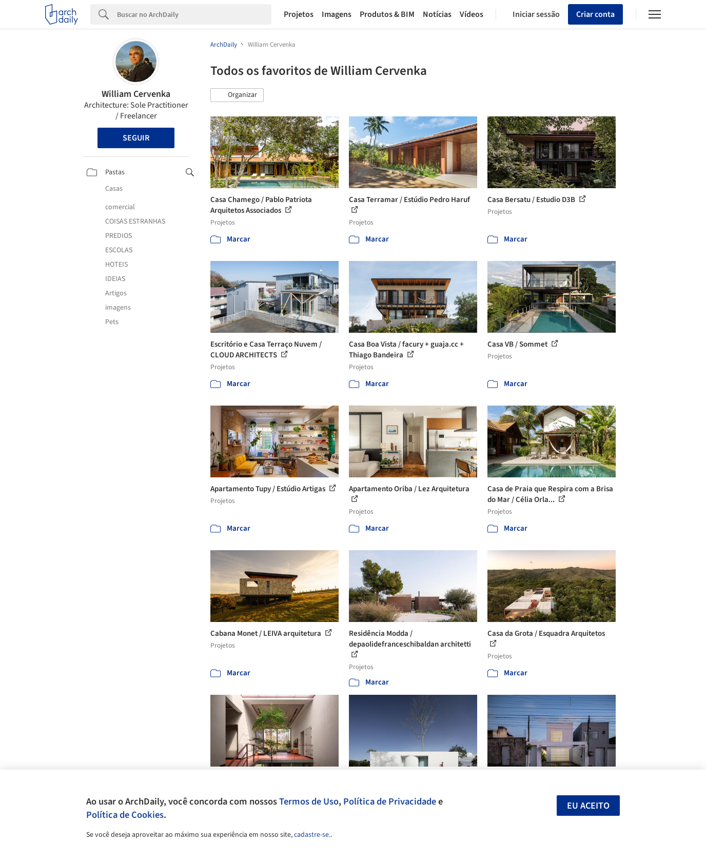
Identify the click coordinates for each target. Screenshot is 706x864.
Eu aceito (588, 805)
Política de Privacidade (389, 801)
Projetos (298, 14)
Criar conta (595, 14)
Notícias (437, 14)
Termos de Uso (309, 801)
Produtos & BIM (387, 14)
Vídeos (471, 14)
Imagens (336, 14)
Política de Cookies (125, 814)
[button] (237, 95)
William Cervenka (136, 94)
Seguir (136, 138)
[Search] (194, 14)
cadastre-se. (312, 835)
